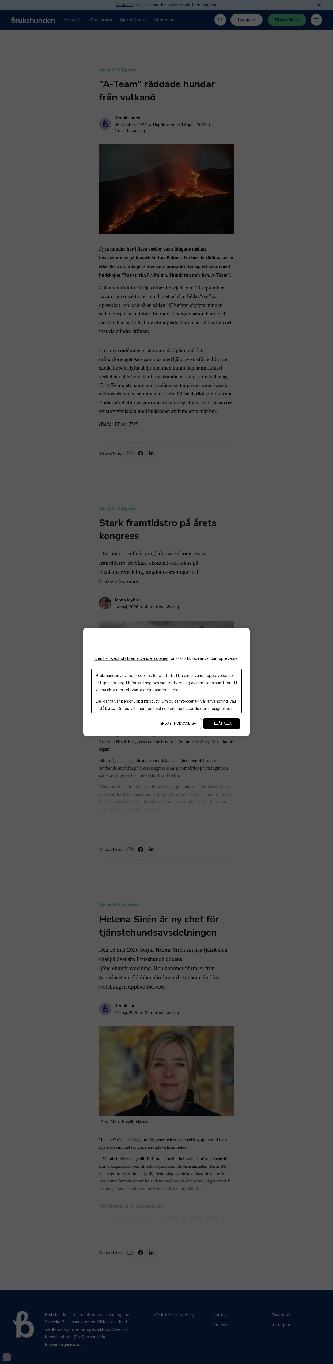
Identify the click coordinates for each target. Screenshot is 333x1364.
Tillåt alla (222, 724)
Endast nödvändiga (178, 724)
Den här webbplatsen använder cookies (131, 658)
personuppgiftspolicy (140, 701)
